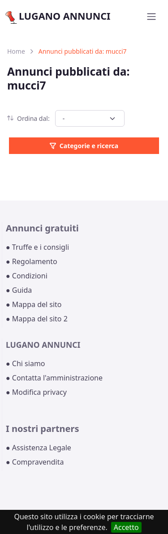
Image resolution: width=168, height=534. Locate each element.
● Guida (19, 290)
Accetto (126, 527)
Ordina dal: (28, 118)
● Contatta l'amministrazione (54, 378)
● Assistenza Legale (38, 448)
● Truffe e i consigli (37, 247)
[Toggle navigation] (151, 16)
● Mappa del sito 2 (37, 319)
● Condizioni (26, 276)
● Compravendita (35, 462)
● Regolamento (31, 261)
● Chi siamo (25, 363)
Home (16, 51)
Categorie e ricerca (84, 145)
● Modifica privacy (36, 392)
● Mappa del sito (34, 304)
